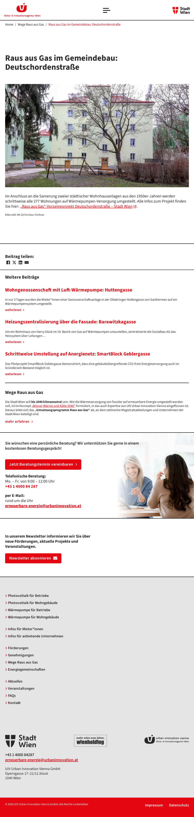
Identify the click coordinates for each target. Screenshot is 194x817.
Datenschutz (179, 805)
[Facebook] (8, 262)
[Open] (107, 11)
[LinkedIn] (20, 262)
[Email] (27, 262)
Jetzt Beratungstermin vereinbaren (43, 464)
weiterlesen (14, 310)
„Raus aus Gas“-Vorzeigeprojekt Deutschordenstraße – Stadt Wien (76, 206)
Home (9, 24)
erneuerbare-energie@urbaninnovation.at (41, 760)
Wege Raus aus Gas (31, 24)
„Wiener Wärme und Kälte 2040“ (53, 406)
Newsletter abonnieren (33, 558)
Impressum (154, 805)
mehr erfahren (19, 421)
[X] (14, 262)
